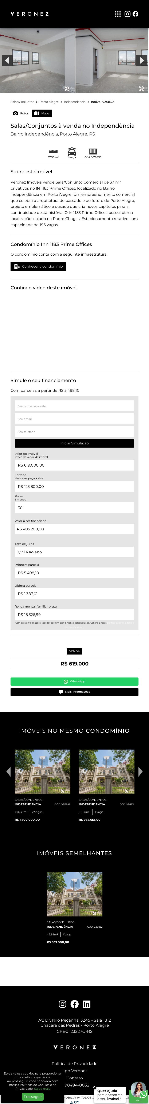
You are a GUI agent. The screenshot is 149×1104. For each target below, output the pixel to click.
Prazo (20, 495)
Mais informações (74, 690)
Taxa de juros (24, 541)
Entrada (29, 474)
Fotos (21, 111)
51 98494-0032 (74, 1082)
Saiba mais (42, 1089)
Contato (74, 1075)
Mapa (41, 111)
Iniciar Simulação (74, 441)
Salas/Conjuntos (22, 99)
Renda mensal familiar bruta (36, 604)
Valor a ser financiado (30, 518)
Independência (75, 99)
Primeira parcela (27, 562)
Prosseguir (33, 1097)
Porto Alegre (49, 99)
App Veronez (74, 1068)
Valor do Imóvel (31, 452)
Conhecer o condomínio (38, 264)
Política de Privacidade (74, 1061)
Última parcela (25, 583)
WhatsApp (74, 679)
